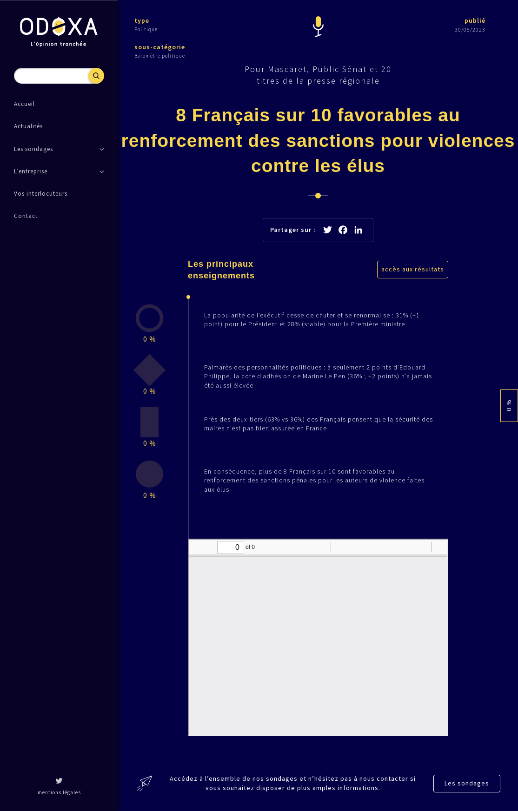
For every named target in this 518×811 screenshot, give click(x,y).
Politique (146, 29)
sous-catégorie (159, 47)
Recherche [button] (96, 76)
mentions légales (59, 792)
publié (475, 20)
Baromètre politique (159, 56)
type (141, 20)
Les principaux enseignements (221, 269)
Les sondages (467, 783)
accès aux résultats (412, 269)
